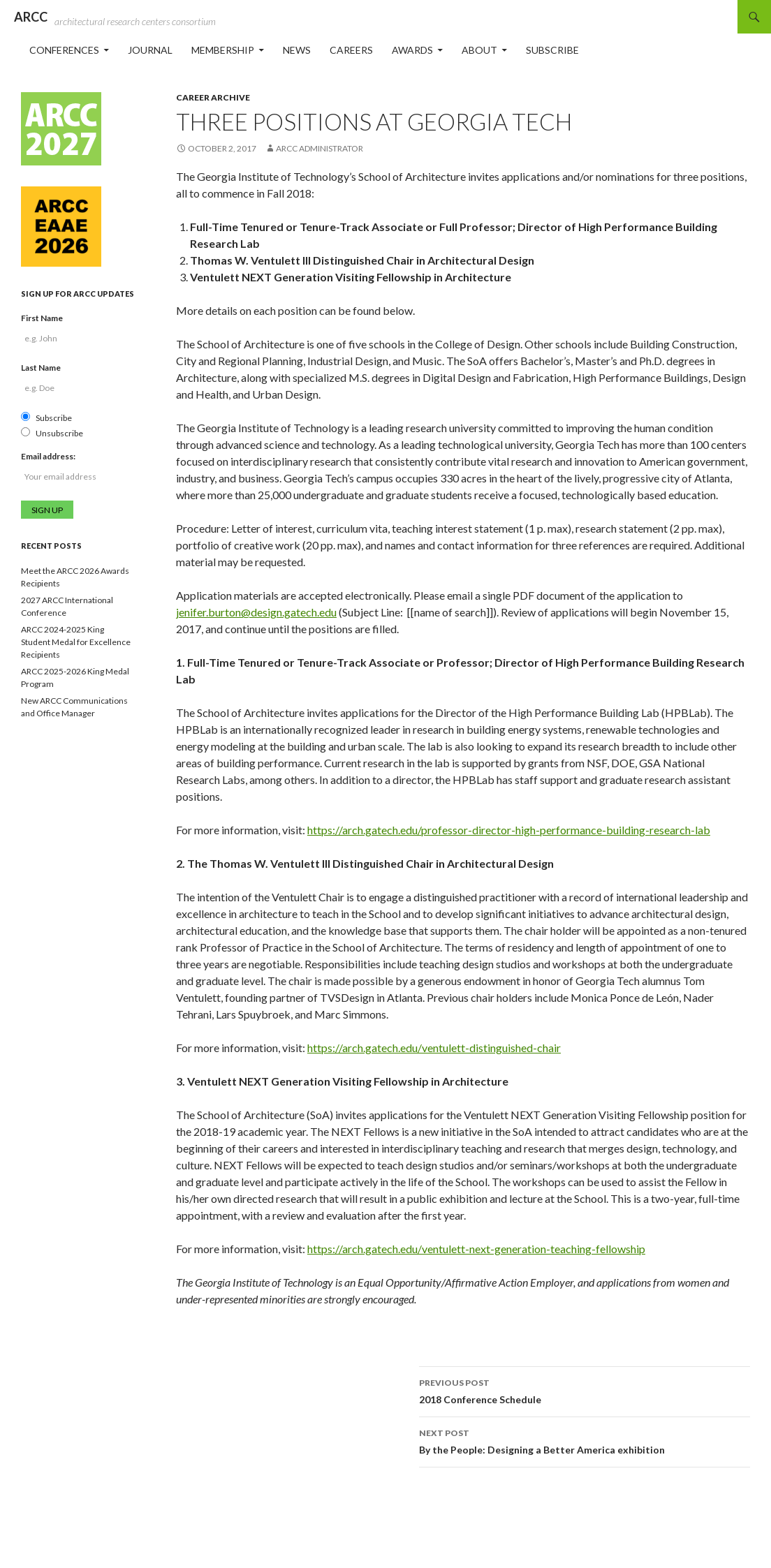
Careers (351, 50)
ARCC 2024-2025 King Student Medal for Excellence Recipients (76, 642)
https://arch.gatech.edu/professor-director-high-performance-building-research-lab (508, 829)
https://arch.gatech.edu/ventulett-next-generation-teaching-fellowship (476, 1248)
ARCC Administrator (319, 148)
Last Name (41, 367)
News (297, 50)
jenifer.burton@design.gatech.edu (256, 612)
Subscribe (552, 50)
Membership (222, 50)
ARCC (30, 16)
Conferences (64, 50)
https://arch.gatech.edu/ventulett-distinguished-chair (434, 1047)
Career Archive (213, 97)
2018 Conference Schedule (584, 1390)
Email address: (48, 456)
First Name (42, 318)
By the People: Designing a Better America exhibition (584, 1440)
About (479, 50)
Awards (412, 50)
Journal (150, 50)
